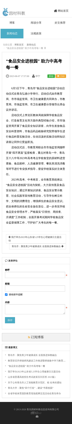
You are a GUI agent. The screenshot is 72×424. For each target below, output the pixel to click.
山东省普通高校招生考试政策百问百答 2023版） (32, 377)
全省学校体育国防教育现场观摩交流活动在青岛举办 (34, 393)
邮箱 (7, 283)
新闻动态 (12, 33)
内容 (7, 302)
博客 (12, 22)
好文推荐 (60, 22)
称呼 (7, 270)
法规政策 (36, 33)
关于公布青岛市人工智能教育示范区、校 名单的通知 (34, 382)
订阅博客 (36, 337)
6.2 (36, 413)
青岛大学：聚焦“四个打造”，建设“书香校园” (30, 388)
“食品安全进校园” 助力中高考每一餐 (26, 366)
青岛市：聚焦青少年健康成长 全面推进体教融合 (38, 246)
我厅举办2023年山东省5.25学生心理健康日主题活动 (34, 239)
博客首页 (19, 44)
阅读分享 (36, 22)
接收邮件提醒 (14, 294)
